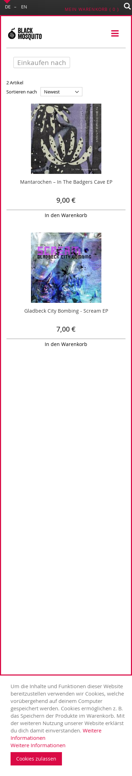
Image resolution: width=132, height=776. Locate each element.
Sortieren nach (21, 92)
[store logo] (24, 34)
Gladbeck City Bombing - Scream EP (66, 310)
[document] (68, 724)
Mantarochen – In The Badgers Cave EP (66, 181)
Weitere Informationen (38, 745)
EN (24, 7)
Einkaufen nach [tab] (41, 62)
